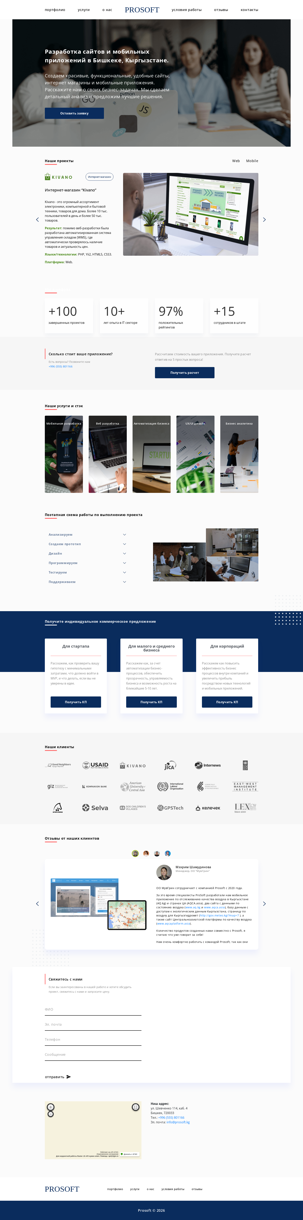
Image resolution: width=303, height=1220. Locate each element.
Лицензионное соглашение (107, 1154)
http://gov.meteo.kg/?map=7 (219, 915)
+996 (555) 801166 (60, 366)
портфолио (55, 9)
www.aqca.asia (214, 907)
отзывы (221, 9)
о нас (107, 9)
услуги (84, 9)
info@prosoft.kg (178, 1122)
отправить (55, 1076)
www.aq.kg (193, 907)
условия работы (187, 9)
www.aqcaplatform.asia (173, 923)
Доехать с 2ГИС (130, 1154)
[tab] (236, 160)
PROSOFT (142, 9)
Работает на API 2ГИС (109, 1152)
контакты (249, 9)
